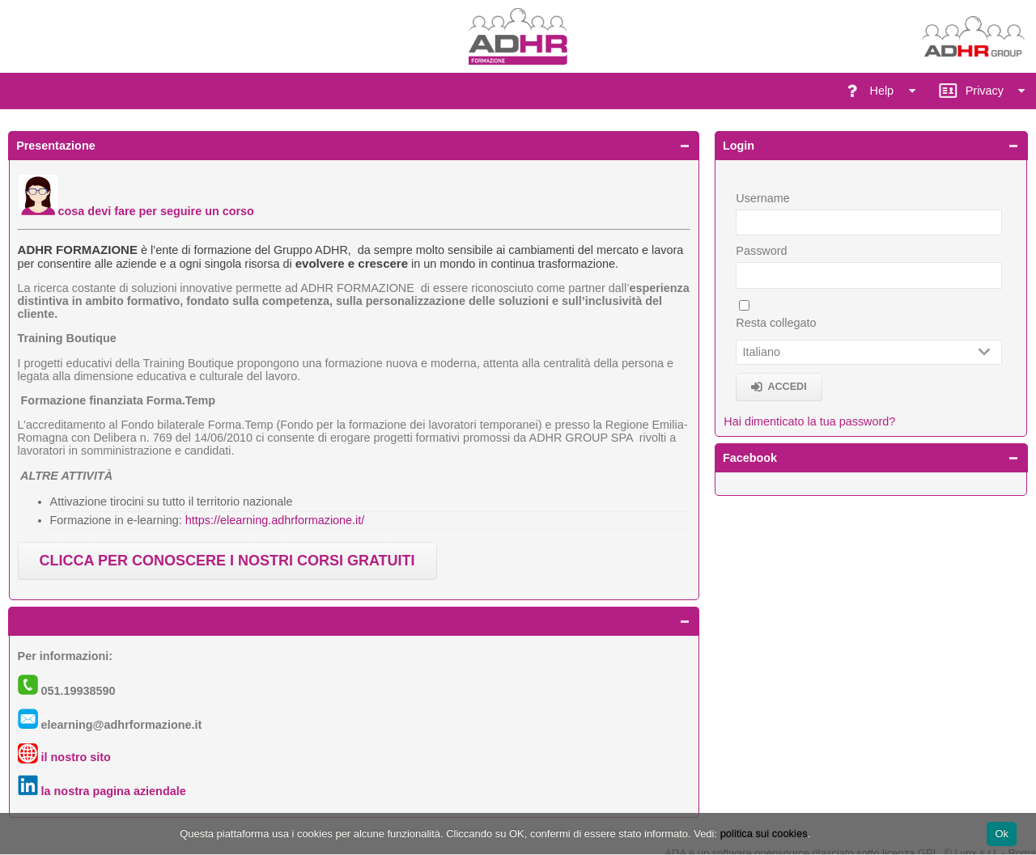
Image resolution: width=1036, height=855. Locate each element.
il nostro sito (76, 757)
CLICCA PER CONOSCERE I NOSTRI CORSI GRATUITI (227, 560)
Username (762, 198)
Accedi (786, 386)
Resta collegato (776, 322)
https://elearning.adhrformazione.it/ (275, 520)
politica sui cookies (764, 833)
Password (761, 250)
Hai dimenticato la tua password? (809, 421)
